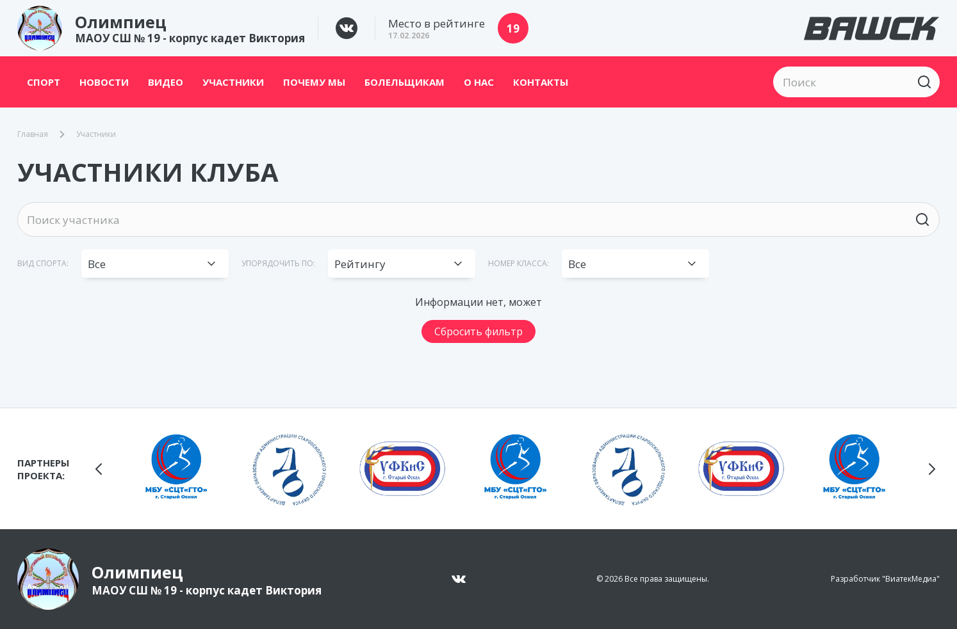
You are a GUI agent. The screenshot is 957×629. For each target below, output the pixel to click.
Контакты (540, 82)
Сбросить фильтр (478, 331)
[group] (176, 468)
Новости (104, 82)
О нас (479, 82)
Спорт (43, 82)
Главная (32, 134)
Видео (165, 82)
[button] (98, 469)
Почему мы (314, 82)
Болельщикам (404, 82)
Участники (233, 82)
